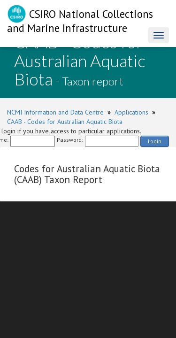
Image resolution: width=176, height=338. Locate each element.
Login (154, 141)
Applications (131, 112)
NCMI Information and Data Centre (55, 112)
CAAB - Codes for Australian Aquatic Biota (64, 121)
